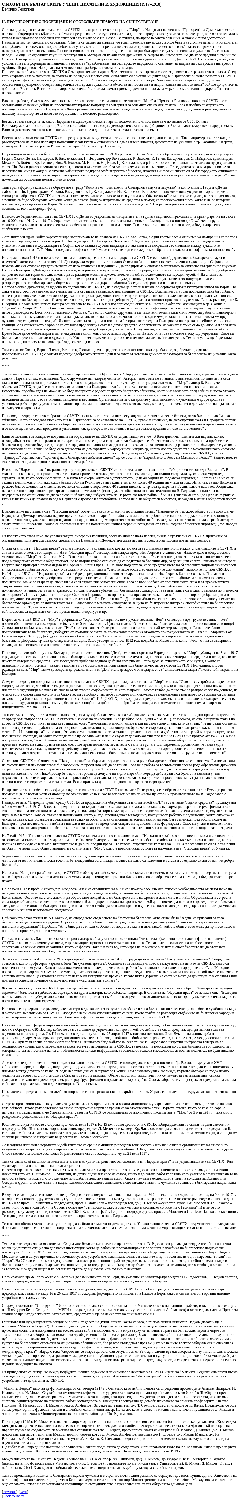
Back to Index (13, 1496)
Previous (9, 1492)
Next (23, 1492)
